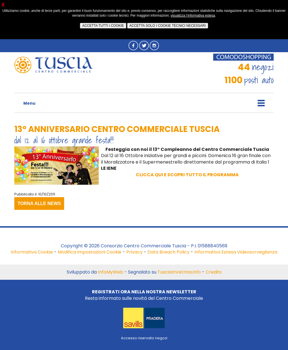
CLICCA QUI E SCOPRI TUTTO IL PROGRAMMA (187, 174)
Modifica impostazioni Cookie (90, 252)
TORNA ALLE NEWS (39, 203)
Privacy (134, 252)
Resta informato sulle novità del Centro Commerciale (144, 295)
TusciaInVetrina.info (179, 272)
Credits (214, 272)
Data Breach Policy (168, 252)
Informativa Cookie (32, 252)
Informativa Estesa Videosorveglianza (235, 252)
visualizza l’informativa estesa (192, 15)
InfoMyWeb (110, 272)
